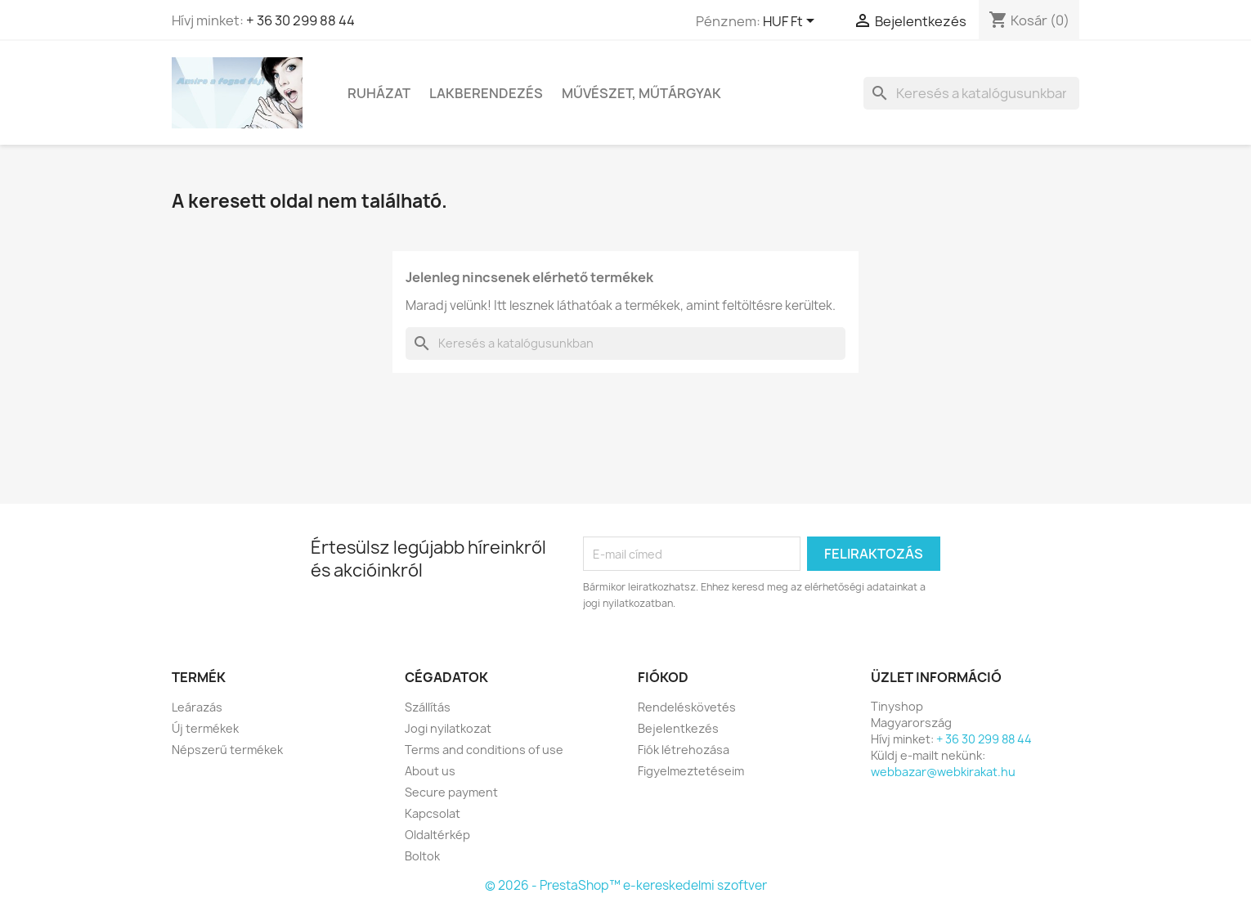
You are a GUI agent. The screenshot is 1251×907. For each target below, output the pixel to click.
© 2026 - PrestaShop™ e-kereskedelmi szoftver (626, 885)
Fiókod (663, 677)
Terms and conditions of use (484, 749)
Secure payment (451, 792)
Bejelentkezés (678, 728)
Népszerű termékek (227, 749)
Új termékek (205, 728)
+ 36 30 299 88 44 (300, 20)
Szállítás (428, 707)
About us (430, 771)
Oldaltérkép (437, 834)
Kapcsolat (432, 813)
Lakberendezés (486, 93)
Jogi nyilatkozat (448, 728)
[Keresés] (971, 93)
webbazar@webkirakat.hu (943, 771)
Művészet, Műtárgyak (641, 93)
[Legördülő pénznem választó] (791, 22)
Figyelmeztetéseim (691, 771)
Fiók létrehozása (683, 749)
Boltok (422, 856)
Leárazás (197, 707)
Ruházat (379, 93)
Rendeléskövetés (687, 707)
